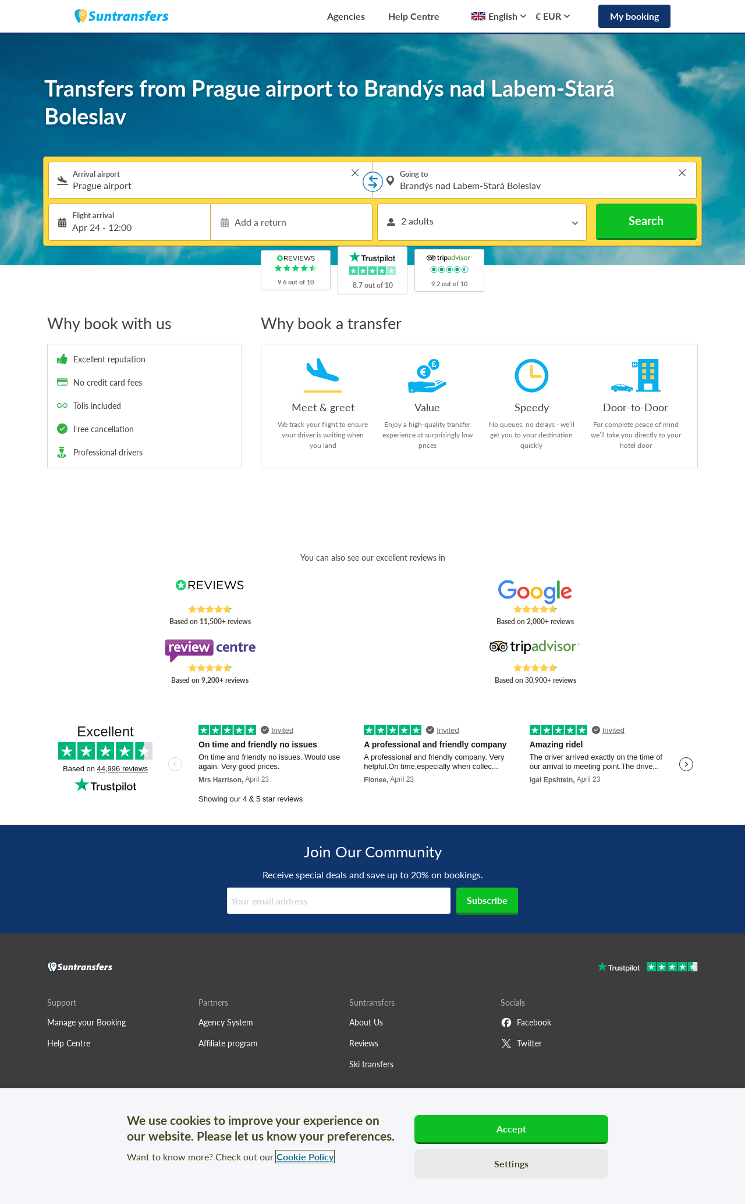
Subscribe (487, 900)
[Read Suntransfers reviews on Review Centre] (209, 651)
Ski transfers (371, 1064)
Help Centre (413, 16)
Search (646, 220)
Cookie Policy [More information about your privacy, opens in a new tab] (305, 1156)
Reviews (363, 1043)
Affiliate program (228, 1043)
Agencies (346, 16)
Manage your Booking (86, 1022)
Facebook (526, 1022)
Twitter (521, 1043)
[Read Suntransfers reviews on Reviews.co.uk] (209, 592)
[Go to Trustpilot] (647, 968)
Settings (511, 1163)
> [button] (355, 172)
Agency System (225, 1022)
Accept (511, 1128)
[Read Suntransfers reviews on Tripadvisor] (535, 651)
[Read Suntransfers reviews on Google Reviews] (535, 592)
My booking (634, 16)
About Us (366, 1022)
